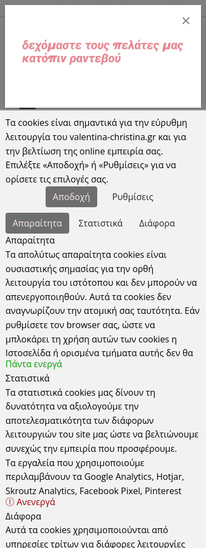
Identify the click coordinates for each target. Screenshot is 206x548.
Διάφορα (157, 223)
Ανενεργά (30, 502)
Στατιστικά (101, 223)
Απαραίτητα (37, 223)
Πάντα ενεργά (33, 364)
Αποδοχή (71, 197)
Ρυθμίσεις (132, 197)
